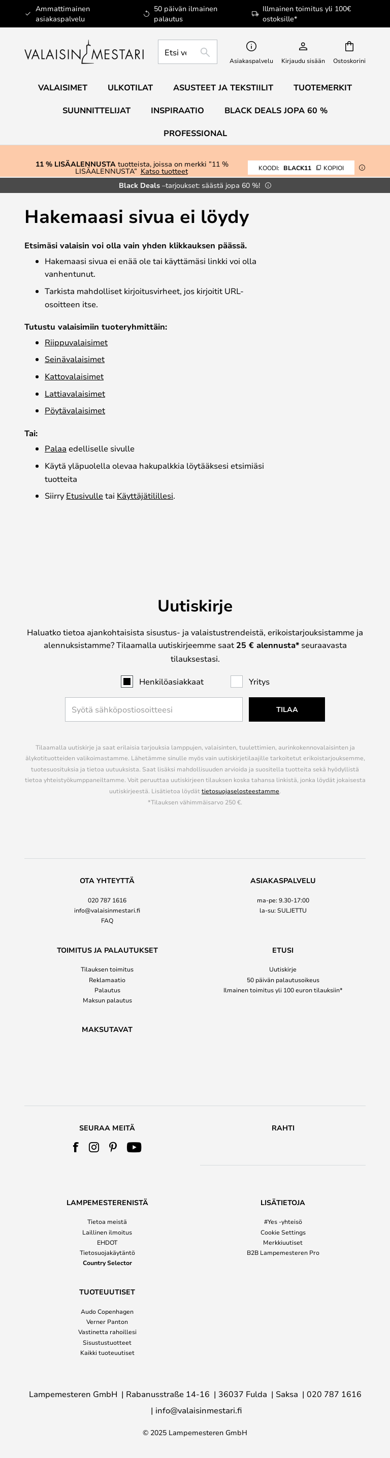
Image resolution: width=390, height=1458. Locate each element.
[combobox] (187, 51)
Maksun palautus (107, 973)
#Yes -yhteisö (283, 1221)
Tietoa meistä (107, 1221)
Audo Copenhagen (107, 1311)
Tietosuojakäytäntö (107, 1252)
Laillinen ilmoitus (107, 1232)
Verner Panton (107, 1321)
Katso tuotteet (164, 171)
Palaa (56, 448)
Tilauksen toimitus (107, 942)
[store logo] (85, 52)
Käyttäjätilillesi (145, 495)
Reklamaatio (107, 953)
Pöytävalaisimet (75, 410)
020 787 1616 (107, 873)
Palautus (107, 963)
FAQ (107, 894)
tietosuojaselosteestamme (240, 764)
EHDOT (107, 1242)
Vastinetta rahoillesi (107, 1331)
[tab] (107, 874)
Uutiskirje (283, 942)
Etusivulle (84, 495)
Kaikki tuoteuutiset (107, 1352)
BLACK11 (301, 168)
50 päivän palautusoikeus (283, 953)
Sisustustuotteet (107, 1342)
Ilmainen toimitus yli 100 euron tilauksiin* (283, 963)
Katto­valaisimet (74, 376)
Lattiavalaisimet (75, 393)
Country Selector (107, 1262)
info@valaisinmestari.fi (107, 884)
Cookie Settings (283, 1232)
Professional (195, 133)
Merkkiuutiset (283, 1242)
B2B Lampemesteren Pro (283, 1252)
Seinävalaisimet (75, 358)
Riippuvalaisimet (76, 342)
